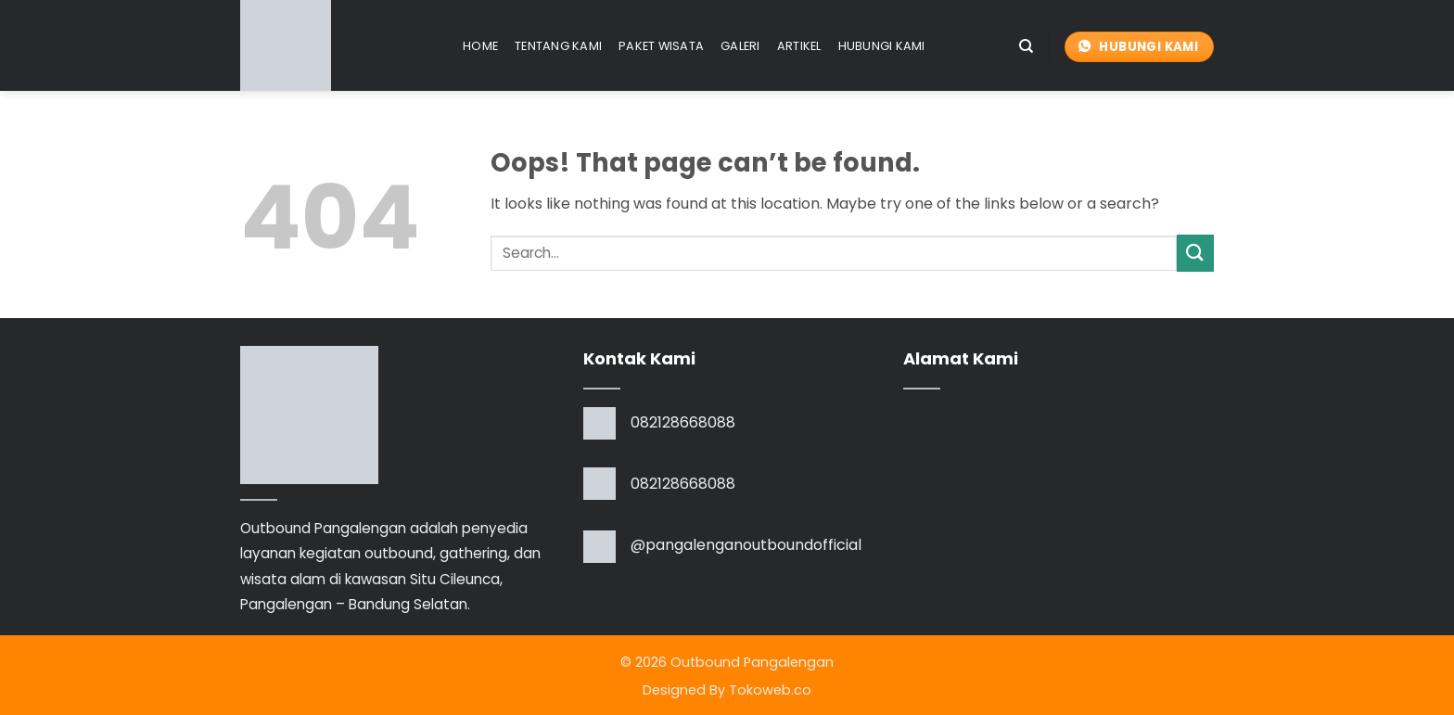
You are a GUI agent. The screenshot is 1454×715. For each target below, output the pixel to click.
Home (480, 46)
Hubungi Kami (881, 46)
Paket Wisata (661, 46)
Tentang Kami (558, 46)
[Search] (1026, 46)
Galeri (740, 46)
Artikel (799, 46)
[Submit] (1195, 253)
